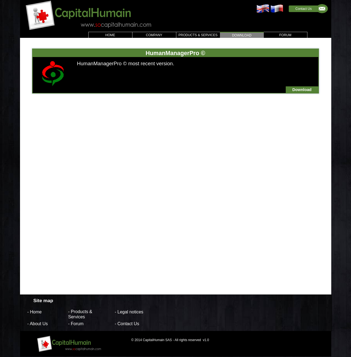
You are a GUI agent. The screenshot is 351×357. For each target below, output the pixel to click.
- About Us (37, 323)
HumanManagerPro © (175, 53)
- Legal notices (129, 311)
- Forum (76, 323)
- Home (34, 311)
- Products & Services (80, 314)
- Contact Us (127, 323)
